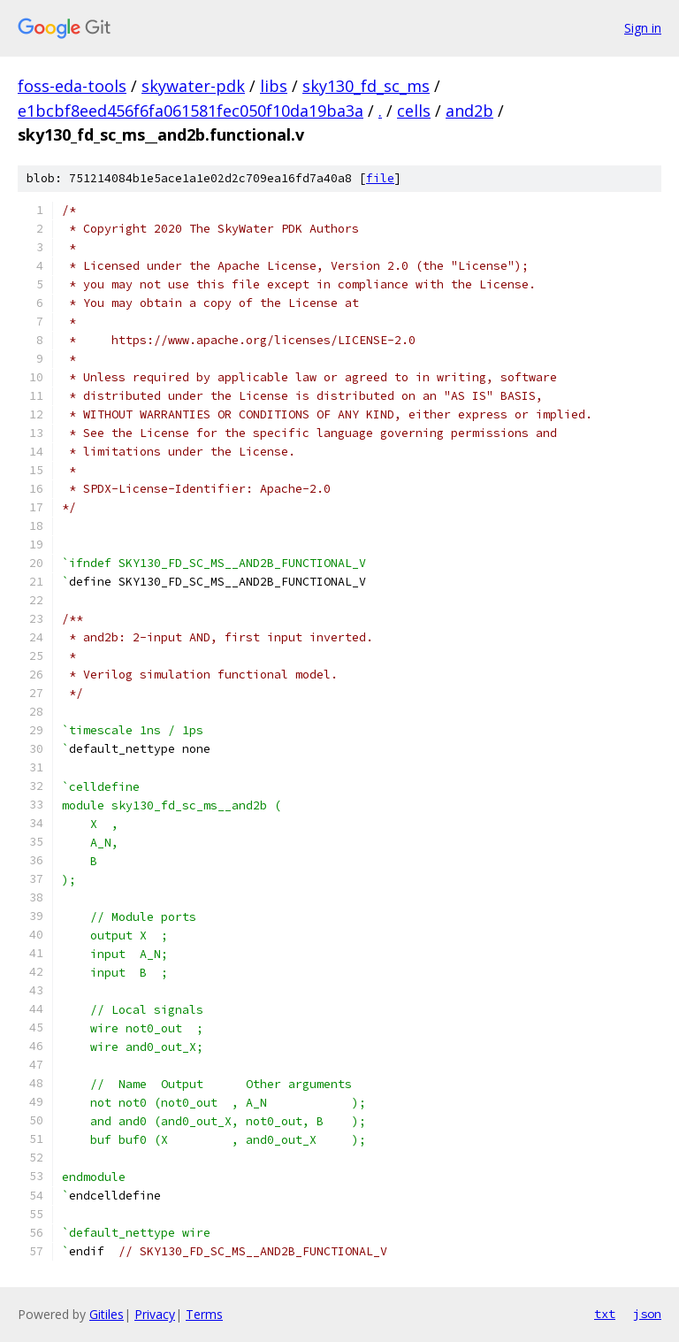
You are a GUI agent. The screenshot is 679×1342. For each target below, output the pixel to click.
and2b (469, 110)
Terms (204, 1314)
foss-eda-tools (72, 85)
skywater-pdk (193, 85)
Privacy (154, 1314)
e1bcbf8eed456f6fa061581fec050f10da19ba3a (190, 110)
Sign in (642, 27)
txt (604, 1314)
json (647, 1314)
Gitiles (106, 1314)
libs (273, 85)
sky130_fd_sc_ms (366, 85)
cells (414, 110)
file (380, 178)
